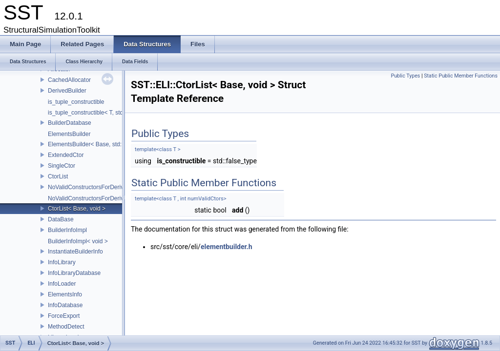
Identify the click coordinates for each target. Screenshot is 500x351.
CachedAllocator (69, 80)
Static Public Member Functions (461, 76)
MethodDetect (66, 326)
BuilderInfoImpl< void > (78, 241)
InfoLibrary (62, 262)
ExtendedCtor (65, 155)
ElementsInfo (65, 294)
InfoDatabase (65, 305)
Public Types (405, 76)
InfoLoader (62, 283)
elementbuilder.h (226, 247)
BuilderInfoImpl (67, 230)
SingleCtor (61, 165)
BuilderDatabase (69, 122)
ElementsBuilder (69, 134)
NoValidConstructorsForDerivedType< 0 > (102, 198)
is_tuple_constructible (76, 101)
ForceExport (64, 315)
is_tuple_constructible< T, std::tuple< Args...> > (108, 112)
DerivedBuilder (67, 90)
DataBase (61, 219)
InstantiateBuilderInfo (75, 251)
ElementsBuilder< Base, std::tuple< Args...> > (107, 144)
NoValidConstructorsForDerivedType (95, 187)
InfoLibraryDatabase (74, 273)
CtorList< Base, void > (76, 208)
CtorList (58, 176)
